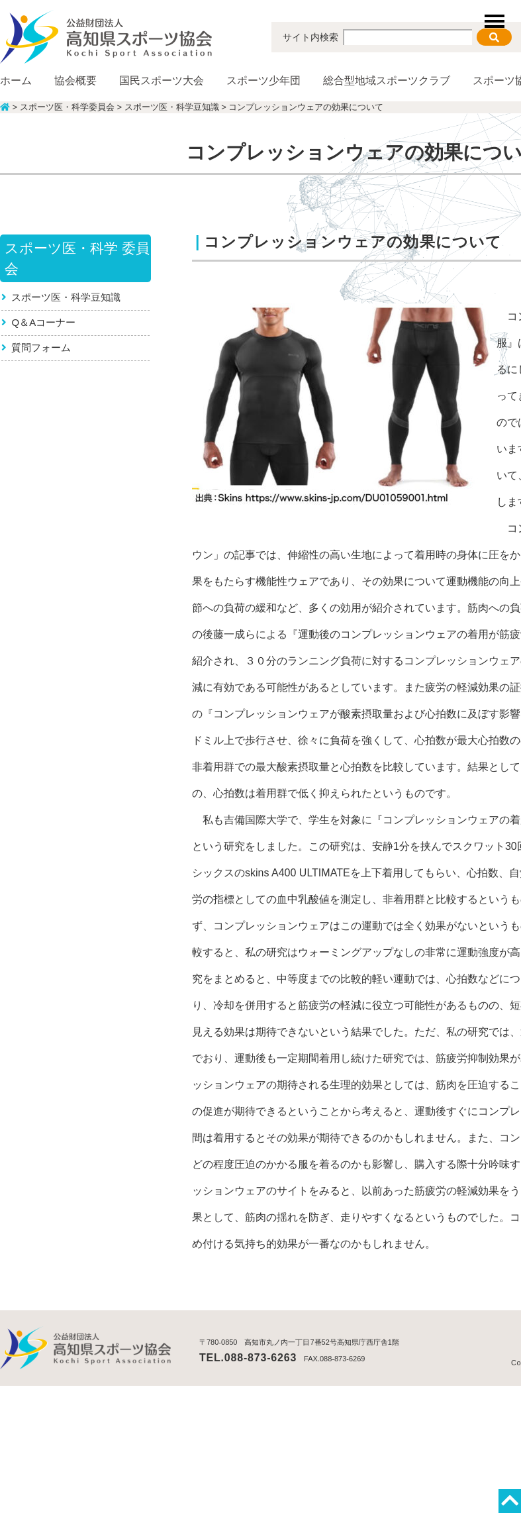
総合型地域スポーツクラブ (386, 80)
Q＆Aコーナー (44, 322)
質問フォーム (41, 347)
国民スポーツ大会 (161, 80)
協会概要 (75, 80)
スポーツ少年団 (263, 80)
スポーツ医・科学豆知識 (66, 297)
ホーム (16, 80)
